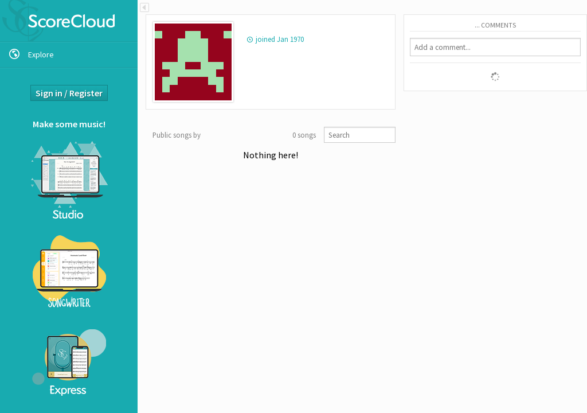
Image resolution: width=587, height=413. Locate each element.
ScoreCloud (69, 20)
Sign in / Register (69, 93)
